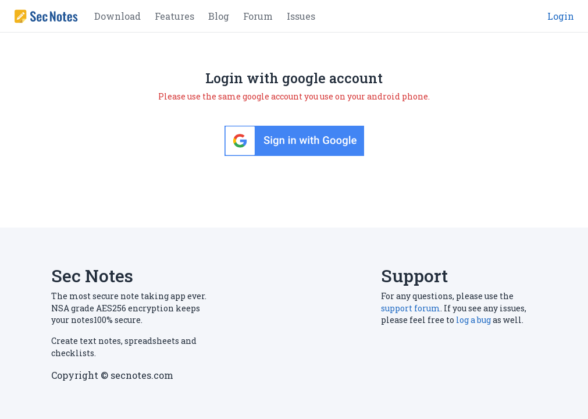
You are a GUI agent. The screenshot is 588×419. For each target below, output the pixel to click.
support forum (410, 308)
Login (560, 16)
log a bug (473, 319)
